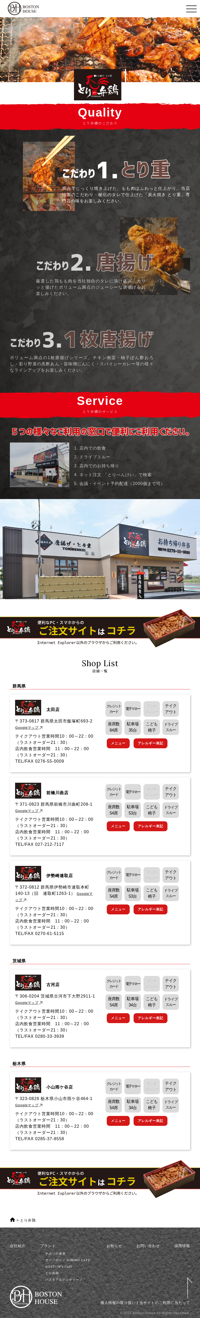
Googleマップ (29, 728)
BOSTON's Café (58, 1266)
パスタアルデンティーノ (64, 1279)
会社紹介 (18, 1245)
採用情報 (182, 1245)
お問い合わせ (148, 1245)
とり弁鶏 (52, 1273)
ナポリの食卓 (55, 1253)
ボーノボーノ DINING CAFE (68, 1260)
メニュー (118, 743)
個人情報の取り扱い (118, 1302)
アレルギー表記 (150, 743)
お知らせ (114, 1245)
